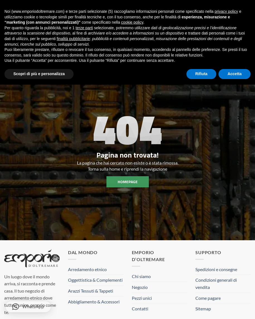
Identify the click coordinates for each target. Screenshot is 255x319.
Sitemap (203, 308)
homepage (128, 182)
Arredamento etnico (87, 269)
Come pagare (208, 298)
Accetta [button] (234, 74)
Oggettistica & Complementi (95, 280)
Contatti (140, 308)
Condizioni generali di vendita (216, 283)
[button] (28, 306)
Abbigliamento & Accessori (94, 301)
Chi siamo (141, 276)
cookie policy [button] (132, 22)
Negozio (140, 287)
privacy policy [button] (226, 11)
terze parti (84, 28)
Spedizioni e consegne (216, 269)
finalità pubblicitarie (73, 38)
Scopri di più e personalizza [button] (39, 74)
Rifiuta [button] (201, 74)
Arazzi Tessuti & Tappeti (90, 290)
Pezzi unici (142, 298)
